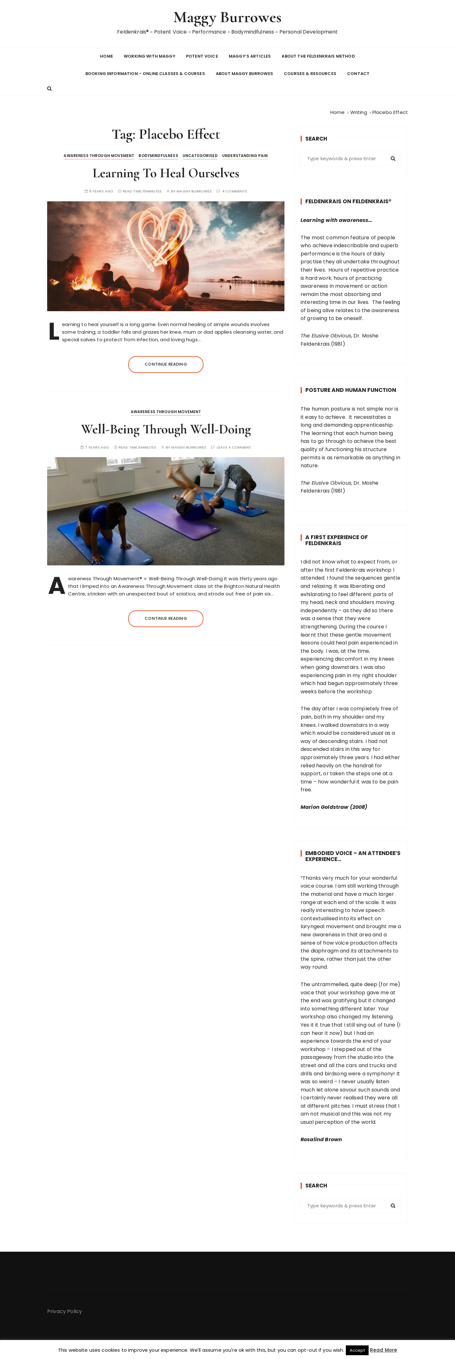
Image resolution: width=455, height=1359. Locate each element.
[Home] (337, 111)
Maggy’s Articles (250, 56)
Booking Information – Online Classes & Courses (145, 73)
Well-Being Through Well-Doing (166, 428)
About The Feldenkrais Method (318, 56)
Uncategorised (200, 155)
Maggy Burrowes (227, 17)
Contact (358, 73)
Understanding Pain (245, 155)
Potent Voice (202, 56)
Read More (383, 1350)
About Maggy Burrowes (244, 73)
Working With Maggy (149, 56)
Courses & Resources (310, 73)
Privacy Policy (64, 1310)
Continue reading (166, 364)
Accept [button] (357, 1350)
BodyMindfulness (158, 155)
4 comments (234, 191)
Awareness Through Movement (99, 155)
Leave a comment (234, 447)
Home (106, 56)
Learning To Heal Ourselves (166, 172)
